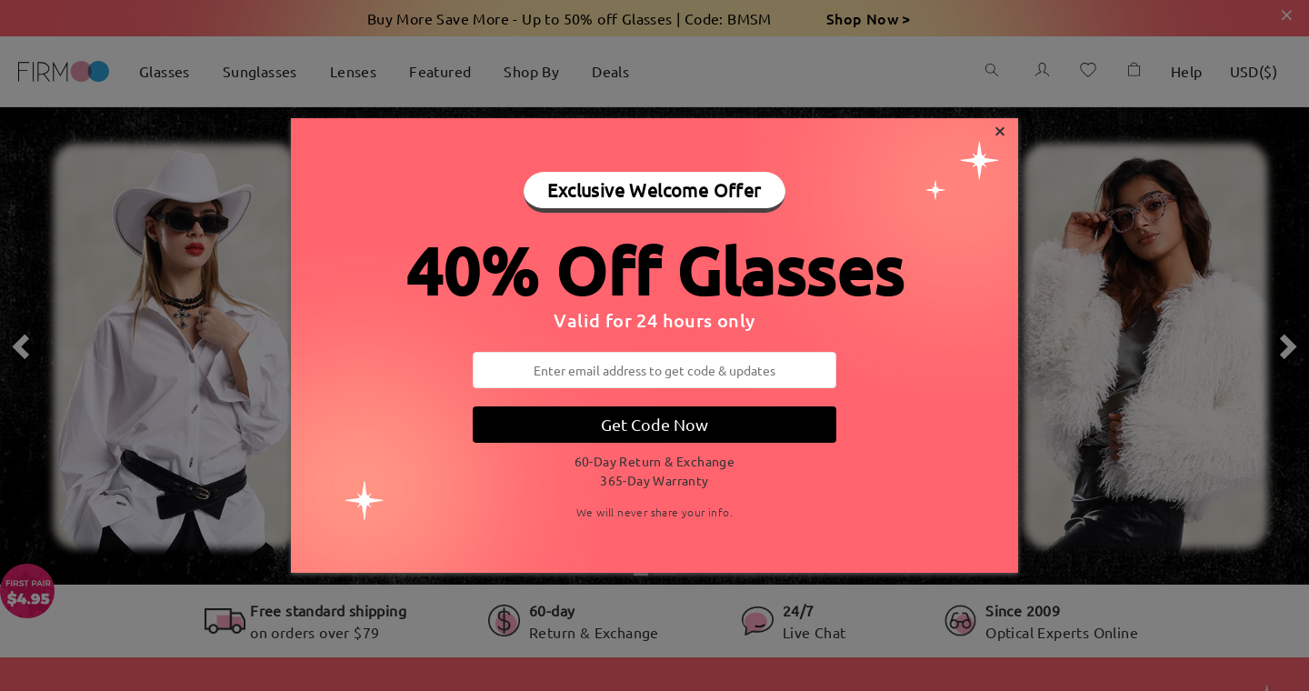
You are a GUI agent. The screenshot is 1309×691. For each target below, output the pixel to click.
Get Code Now (654, 424)
